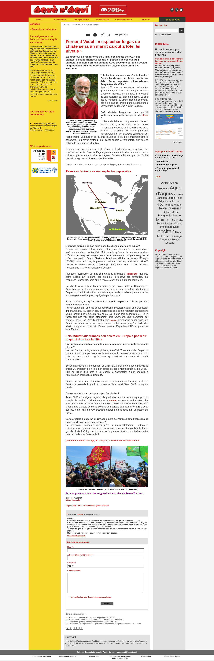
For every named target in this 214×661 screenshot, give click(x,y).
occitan (166, 231)
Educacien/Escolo (123, 20)
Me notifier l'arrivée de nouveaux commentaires (91, 597)
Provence (165, 239)
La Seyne (175, 215)
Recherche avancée (163, 35)
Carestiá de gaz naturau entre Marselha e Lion (87, 622)
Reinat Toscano (172, 241)
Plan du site (94, 656)
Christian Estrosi (165, 197)
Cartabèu (35, 24)
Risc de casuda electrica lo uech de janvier (85, 617)
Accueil (39, 20)
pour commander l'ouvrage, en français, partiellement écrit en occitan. (103, 440)
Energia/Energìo (92, 24)
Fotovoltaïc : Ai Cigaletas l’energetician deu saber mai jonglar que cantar (98, 624)
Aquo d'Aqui (168, 190)
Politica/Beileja (102, 20)
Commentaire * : (74, 571)
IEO (162, 212)
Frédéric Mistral (172, 204)
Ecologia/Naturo (81, 20)
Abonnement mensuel (67, 656)
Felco (179, 197)
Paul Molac (162, 236)
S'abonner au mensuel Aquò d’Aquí (167, 169)
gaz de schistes (102, 506)
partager (121, 34)
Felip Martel (165, 201)
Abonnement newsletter (41, 656)
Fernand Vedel (89, 506)
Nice (176, 226)
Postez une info (172, 19)
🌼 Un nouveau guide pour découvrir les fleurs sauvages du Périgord (43, 126)
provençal (176, 236)
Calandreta (176, 194)
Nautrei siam (162, 161)
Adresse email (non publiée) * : (80, 555)
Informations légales (166, 164)
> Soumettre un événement (43, 29)
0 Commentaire (37, 131)
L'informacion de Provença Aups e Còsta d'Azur (169, 156)
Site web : (71, 563)
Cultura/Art (145, 20)
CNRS (79, 506)
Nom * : (70, 547)
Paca (178, 232)
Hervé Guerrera (169, 208)
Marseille (164, 219)
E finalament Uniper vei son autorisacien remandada (89, 620)
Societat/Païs (60, 20)
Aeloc (165, 183)
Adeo (73, 506)
